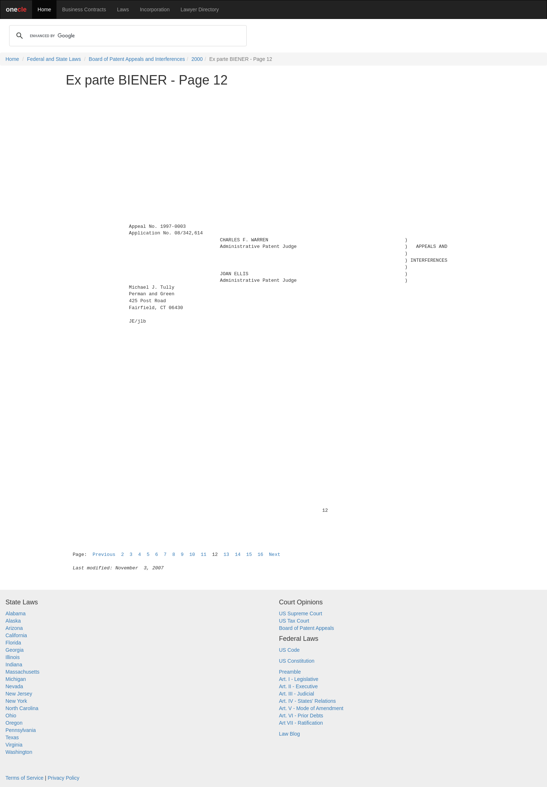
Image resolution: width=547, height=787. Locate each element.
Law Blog (289, 734)
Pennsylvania (20, 730)
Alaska (13, 621)
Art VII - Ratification (301, 723)
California (16, 635)
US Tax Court (294, 621)
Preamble (290, 672)
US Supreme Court (300, 613)
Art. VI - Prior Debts (301, 715)
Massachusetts (22, 672)
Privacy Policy (63, 778)
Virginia (13, 745)
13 (226, 554)
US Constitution (296, 661)
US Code (289, 650)
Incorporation (155, 9)
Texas (12, 737)
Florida (13, 643)
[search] (127, 35)
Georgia (14, 650)
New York (16, 701)
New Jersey (18, 694)
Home (44, 9)
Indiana (13, 664)
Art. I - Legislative (299, 679)
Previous (104, 554)
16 (260, 554)
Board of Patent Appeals (306, 628)
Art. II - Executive (298, 686)
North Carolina (21, 708)
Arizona (14, 628)
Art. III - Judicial (296, 694)
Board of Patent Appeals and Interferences (137, 59)
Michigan (15, 679)
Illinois (12, 657)
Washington (18, 752)
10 (192, 554)
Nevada (14, 686)
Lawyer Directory (199, 9)
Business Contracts (84, 9)
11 (204, 554)
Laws (123, 9)
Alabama (15, 613)
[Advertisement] (273, 144)
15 (249, 554)
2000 (197, 59)
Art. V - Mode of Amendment (311, 708)
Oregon (14, 723)
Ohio (10, 715)
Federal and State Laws (54, 59)
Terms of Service (24, 778)
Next (274, 554)
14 (238, 554)
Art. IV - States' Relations (307, 701)
